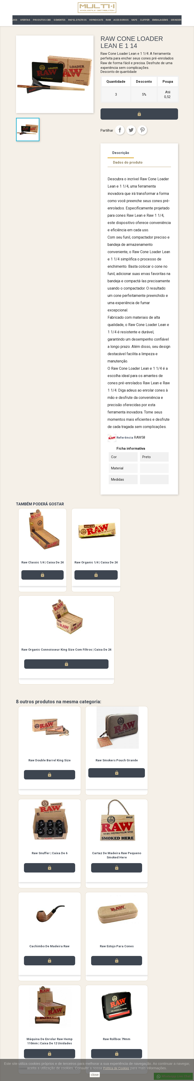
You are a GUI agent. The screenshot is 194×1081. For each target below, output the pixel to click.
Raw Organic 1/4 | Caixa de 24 (96, 562)
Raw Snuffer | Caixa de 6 (151, 761)
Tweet (131, 130)
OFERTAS (25, 20)
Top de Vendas (26, 1036)
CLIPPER (145, 20)
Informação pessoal (114, 1029)
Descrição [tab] (120, 153)
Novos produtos (27, 1029)
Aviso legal (65, 1029)
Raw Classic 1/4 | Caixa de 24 (42, 562)
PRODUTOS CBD (42, 20)
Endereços (108, 1048)
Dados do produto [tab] (128, 162)
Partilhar (119, 130)
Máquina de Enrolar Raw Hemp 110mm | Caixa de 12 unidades (43, 953)
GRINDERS (177, 20)
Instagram (110, 1006)
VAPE (134, 20)
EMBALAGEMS (160, 20)
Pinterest (142, 130)
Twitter (97, 1006)
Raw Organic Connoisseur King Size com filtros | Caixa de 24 (66, 650)
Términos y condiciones (74, 1036)
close (95, 1075)
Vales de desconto (113, 1054)
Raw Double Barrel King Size (43, 761)
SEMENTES (60, 20)
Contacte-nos (67, 1042)
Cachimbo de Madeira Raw (97, 855)
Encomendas (109, 1036)
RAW (108, 20)
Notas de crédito (112, 1042)
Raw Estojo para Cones (151, 855)
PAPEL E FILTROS (77, 20)
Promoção (23, 1042)
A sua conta (110, 1023)
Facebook (84, 1006)
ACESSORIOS (121, 20)
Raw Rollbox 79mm (97, 948)
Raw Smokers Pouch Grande (97, 761)
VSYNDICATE (96, 20)
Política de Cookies (116, 1068)
